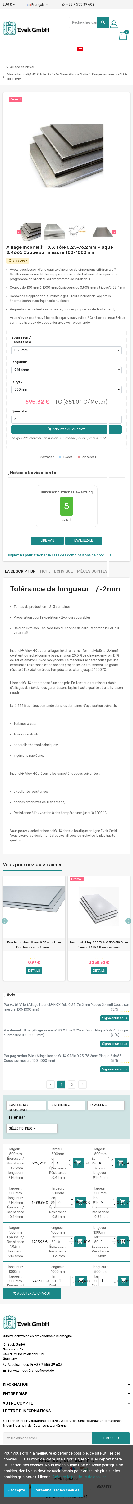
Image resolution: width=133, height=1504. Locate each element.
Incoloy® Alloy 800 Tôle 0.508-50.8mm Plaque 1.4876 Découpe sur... (99, 945)
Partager (45, 457)
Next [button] (128, 921)
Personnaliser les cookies (57, 1490)
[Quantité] (66, 420)
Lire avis (47, 541)
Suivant (82, 1084)
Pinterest (87, 457)
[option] (34, 928)
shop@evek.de (43, 1371)
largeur (17, 382)
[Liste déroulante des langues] (38, 5)
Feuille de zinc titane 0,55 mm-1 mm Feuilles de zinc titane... (34, 945)
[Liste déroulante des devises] (9, 4)
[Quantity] (60, 1163)
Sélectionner (22, 1129)
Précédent (50, 1084)
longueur (19, 362)
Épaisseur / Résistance (21, 340)
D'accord (111, 1438)
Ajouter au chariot (32, 1294)
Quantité (19, 411)
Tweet (66, 457)
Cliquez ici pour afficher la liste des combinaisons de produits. (59, 555)
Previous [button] (5, 921)
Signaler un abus (114, 1018)
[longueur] (66, 370)
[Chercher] (89, 22)
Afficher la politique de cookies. (79, 1477)
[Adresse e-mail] (47, 1438)
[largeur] (66, 390)
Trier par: (17, 1117)
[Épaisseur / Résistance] (66, 350)
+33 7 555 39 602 (78, 5)
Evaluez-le (83, 541)
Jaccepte (16, 1490)
